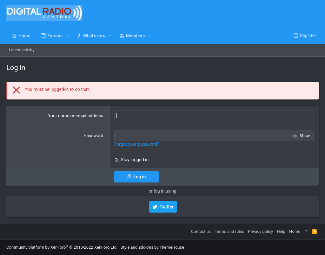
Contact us (201, 231)
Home (294, 231)
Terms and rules (229, 231)
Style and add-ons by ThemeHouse (152, 247)
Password (93, 135)
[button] (67, 36)
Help (281, 231)
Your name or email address (75, 115)
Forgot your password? (136, 144)
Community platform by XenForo (61, 247)
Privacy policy (260, 231)
